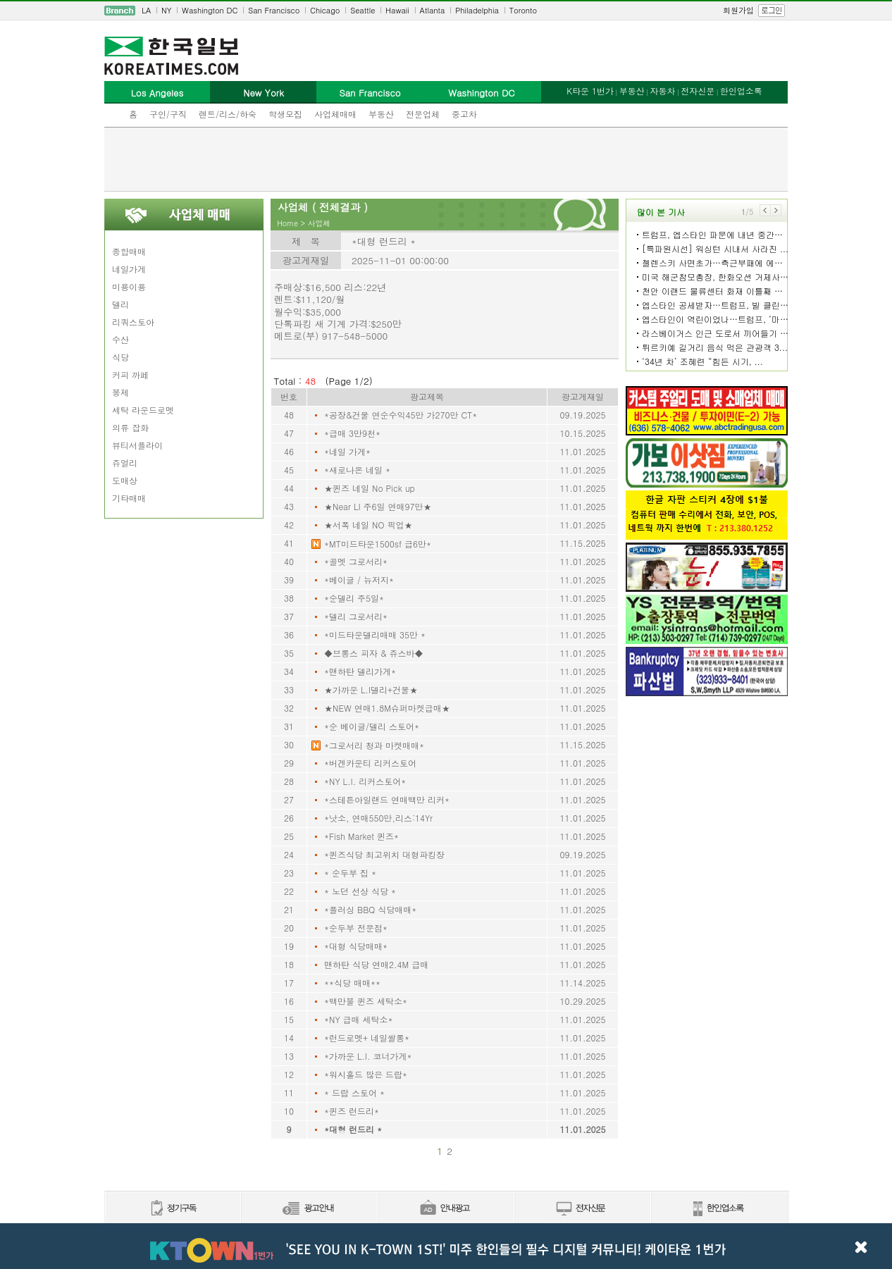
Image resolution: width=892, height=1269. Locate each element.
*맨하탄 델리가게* (360, 671)
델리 (120, 304)
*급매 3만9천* (352, 433)
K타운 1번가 (590, 91)
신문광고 (308, 1209)
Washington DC (209, 10)
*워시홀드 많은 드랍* (365, 1074)
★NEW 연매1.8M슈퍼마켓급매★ (387, 708)
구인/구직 (168, 114)
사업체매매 (335, 114)
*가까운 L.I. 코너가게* (368, 1056)
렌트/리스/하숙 (227, 114)
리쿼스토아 (133, 322)
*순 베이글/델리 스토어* (371, 726)
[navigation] (446, 10)
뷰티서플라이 (137, 445)
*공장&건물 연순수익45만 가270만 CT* (400, 415)
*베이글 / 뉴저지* (359, 580)
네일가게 (129, 269)
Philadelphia (477, 10)
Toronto (523, 10)
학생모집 (285, 114)
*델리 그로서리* (356, 616)
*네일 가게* (347, 451)
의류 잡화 (130, 427)
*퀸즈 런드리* (351, 1111)
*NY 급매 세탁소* (358, 1019)
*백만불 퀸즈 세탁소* (365, 1001)
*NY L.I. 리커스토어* (365, 781)
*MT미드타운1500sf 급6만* (377, 544)
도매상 (124, 480)
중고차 (464, 114)
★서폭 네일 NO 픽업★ (368, 525)
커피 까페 (130, 374)
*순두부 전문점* (356, 928)
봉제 (120, 392)
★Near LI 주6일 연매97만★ (378, 506)
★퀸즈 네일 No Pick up (369, 488)
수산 (120, 339)
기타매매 (129, 498)
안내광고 (445, 1209)
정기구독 (172, 1209)
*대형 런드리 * (353, 1129)
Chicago (325, 10)
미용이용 (129, 286)
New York (263, 92)
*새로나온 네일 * (357, 470)
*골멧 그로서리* (356, 561)
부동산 (381, 114)
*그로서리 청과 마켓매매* (374, 745)
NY (166, 10)
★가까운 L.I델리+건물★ (371, 689)
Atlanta (432, 10)
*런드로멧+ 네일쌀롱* (366, 1038)
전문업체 (423, 114)
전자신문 (697, 91)
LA (146, 10)
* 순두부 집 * (350, 873)
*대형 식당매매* (356, 946)
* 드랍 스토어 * (354, 1092)
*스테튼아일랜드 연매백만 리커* (387, 799)
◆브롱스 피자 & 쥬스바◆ (373, 653)
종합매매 (129, 251)
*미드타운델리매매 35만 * (375, 634)
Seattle (362, 10)
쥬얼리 (124, 463)
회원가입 (738, 10)
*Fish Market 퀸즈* (361, 836)
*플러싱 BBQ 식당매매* (370, 909)
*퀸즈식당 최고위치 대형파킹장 (384, 854)
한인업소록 (741, 91)
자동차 (662, 91)
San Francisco (273, 10)
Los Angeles (157, 92)
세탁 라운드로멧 (143, 410)
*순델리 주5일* (354, 598)
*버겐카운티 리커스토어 (370, 763)
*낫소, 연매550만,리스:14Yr (378, 818)
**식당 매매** (352, 983)
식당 (120, 357)
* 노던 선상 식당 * (360, 891)
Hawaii (397, 10)
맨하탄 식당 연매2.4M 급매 (376, 964)
